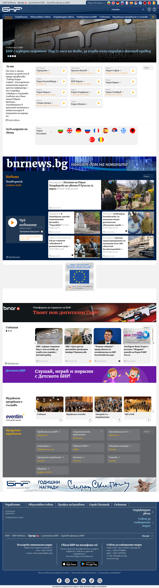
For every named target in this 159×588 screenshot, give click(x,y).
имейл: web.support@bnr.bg (39, 553)
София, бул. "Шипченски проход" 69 (123, 548)
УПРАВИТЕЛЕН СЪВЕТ (14, 518)
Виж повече (13, 120)
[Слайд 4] (15, 56)
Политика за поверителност (84, 573)
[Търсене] (143, 9)
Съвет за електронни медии (143, 522)
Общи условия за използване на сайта (53, 573)
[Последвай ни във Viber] (99, 580)
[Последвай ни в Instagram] (67, 580)
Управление (12, 504)
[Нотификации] (149, 9)
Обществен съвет (40, 504)
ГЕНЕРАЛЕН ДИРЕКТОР (10, 512)
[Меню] (153, 17)
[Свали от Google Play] (89, 564)
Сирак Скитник (99, 504)
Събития (120, 504)
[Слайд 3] (13, 56)
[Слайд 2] (10, 56)
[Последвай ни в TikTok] (91, 580)
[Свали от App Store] (70, 564)
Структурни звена (143, 511)
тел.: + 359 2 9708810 (116, 550)
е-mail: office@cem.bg (117, 556)
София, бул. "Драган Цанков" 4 (38, 548)
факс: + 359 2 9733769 (116, 553)
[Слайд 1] (8, 56)
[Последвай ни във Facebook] (59, 580)
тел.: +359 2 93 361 (44, 550)
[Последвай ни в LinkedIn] (83, 580)
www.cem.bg (112, 558)
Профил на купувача (71, 504)
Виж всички (13, 257)
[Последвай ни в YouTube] (75, 580)
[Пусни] (64, 70)
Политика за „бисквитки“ (110, 573)
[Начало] (12, 9)
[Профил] (154, 9)
